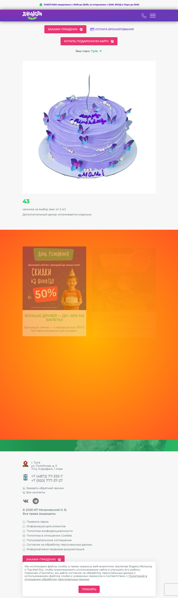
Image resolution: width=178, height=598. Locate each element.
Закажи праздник (65, 29)
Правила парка (35, 521)
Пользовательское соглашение (47, 540)
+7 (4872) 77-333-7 (47, 476)
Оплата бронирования (112, 29)
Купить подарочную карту (89, 41)
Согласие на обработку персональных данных (57, 544)
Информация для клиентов (44, 526)
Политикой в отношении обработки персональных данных (85, 577)
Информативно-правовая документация (53, 549)
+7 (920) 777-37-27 (47, 481)
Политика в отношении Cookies (47, 535)
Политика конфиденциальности (48, 531)
